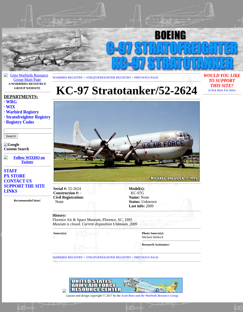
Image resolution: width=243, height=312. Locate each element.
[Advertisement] (121, 13)
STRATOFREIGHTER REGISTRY (108, 77)
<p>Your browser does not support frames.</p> (27, 173)
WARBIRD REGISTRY (68, 77)
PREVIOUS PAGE (146, 77)
